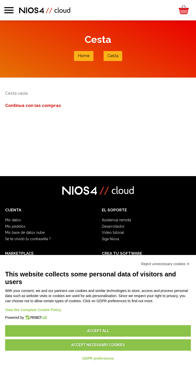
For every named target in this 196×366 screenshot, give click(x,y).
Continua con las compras (33, 105)
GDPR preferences (98, 358)
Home (84, 55)
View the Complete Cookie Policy (33, 310)
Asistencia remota (116, 220)
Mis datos (13, 220)
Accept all (98, 331)
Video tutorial (113, 232)
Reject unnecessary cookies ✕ (165, 264)
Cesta (112, 55)
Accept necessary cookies (98, 345)
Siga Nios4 (110, 239)
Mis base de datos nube (25, 232)
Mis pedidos (15, 226)
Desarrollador (113, 226)
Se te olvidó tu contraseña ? (28, 239)
